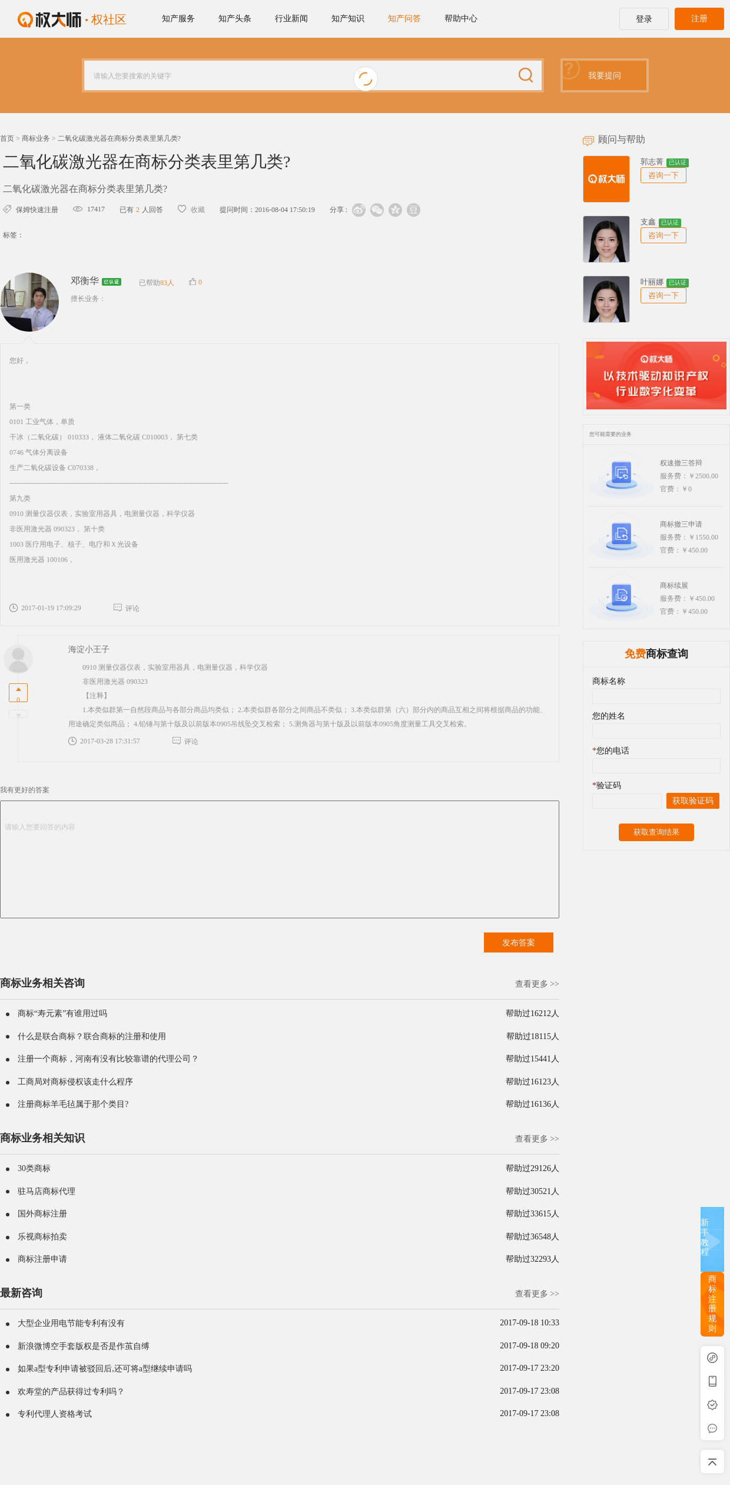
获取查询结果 (656, 832)
